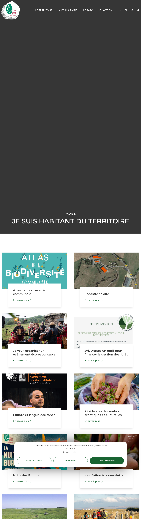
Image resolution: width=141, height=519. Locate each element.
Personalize (70, 460)
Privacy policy (70, 452)
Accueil (71, 214)
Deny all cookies (34, 460)
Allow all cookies (107, 460)
